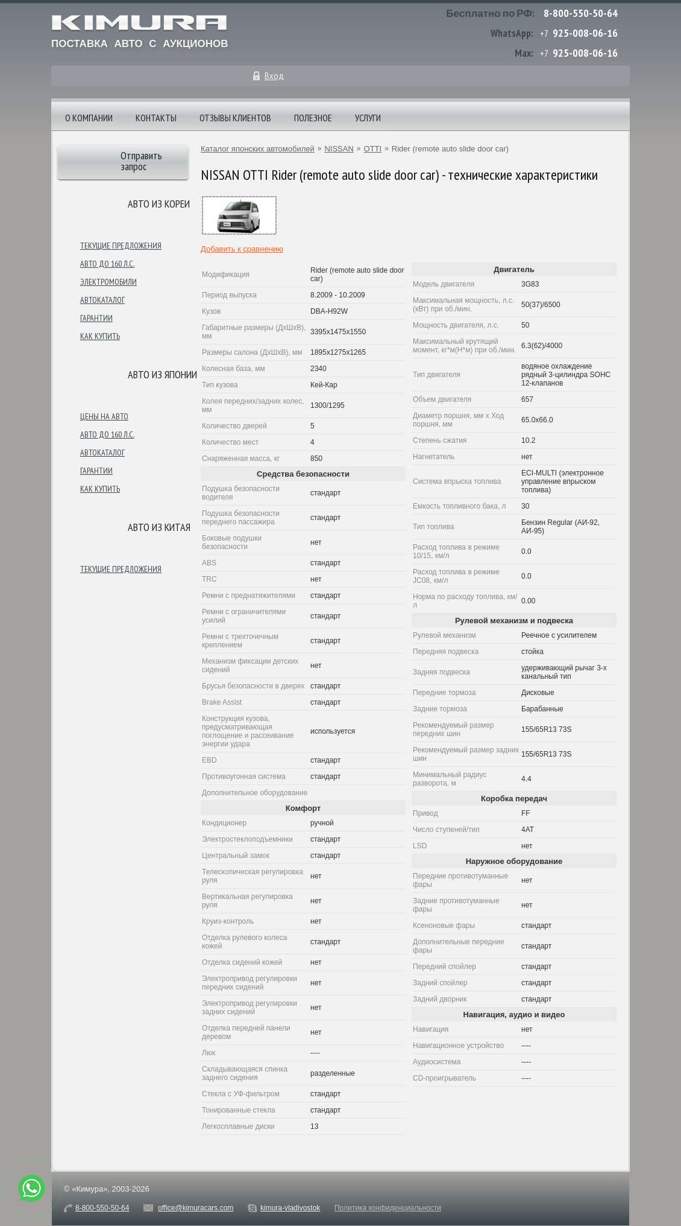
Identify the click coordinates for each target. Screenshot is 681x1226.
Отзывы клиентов (235, 118)
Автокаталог (102, 299)
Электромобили (108, 281)
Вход (274, 75)
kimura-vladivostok (290, 1208)
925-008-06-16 (585, 33)
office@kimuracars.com (195, 1208)
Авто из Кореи (159, 204)
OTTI (373, 148)
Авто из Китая (159, 527)
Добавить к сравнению (242, 248)
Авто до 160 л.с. (107, 263)
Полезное (313, 118)
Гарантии (96, 318)
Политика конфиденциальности (387, 1208)
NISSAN (338, 148)
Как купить (100, 336)
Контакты (156, 118)
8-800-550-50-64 (581, 13)
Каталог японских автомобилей (258, 148)
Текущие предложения (121, 245)
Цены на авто (104, 416)
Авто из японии (162, 374)
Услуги (368, 118)
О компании (89, 118)
